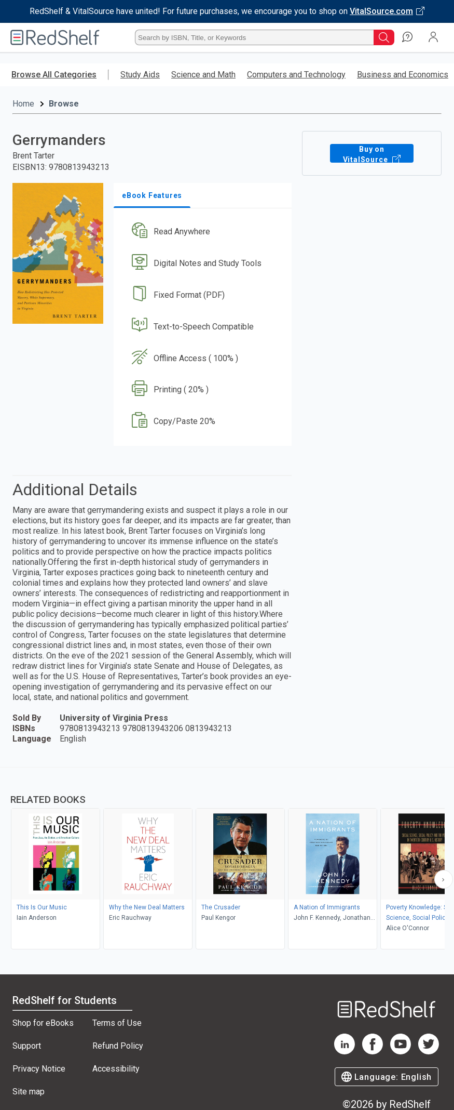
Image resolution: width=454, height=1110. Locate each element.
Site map (28, 1091)
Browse (64, 104)
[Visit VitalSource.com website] (227, 11)
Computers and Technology (296, 75)
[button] (201, 232)
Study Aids (140, 75)
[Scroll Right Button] (443, 879)
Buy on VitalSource (371, 153)
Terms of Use (117, 1023)
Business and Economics (402, 75)
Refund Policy (117, 1046)
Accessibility (116, 1069)
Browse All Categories (54, 75)
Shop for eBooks (43, 1023)
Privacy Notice (38, 1069)
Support (26, 1046)
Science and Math (203, 75)
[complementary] (227, 859)
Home (23, 104)
